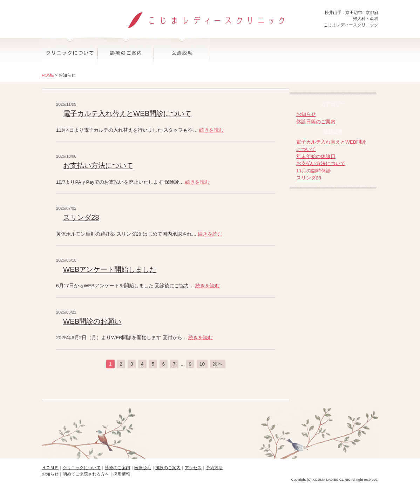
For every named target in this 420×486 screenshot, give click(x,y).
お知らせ (306, 114)
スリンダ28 (81, 217)
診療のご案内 (126, 53)
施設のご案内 (238, 53)
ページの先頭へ (210, 428)
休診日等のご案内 (316, 121)
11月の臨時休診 (313, 170)
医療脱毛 (182, 53)
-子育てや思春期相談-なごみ (334, 259)
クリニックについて (70, 53)
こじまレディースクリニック (210, 17)
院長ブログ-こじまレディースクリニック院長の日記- (334, 205)
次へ (218, 364)
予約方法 (350, 53)
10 (202, 364)
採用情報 (121, 474)
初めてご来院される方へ (86, 474)
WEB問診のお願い (92, 321)
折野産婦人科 (334, 232)
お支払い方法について (98, 165)
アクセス (294, 53)
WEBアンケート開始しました (109, 269)
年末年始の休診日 (316, 156)
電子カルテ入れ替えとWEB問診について (127, 113)
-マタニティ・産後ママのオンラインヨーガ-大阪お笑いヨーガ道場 (334, 285)
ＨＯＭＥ (50, 468)
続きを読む (211, 130)
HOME (48, 75)
